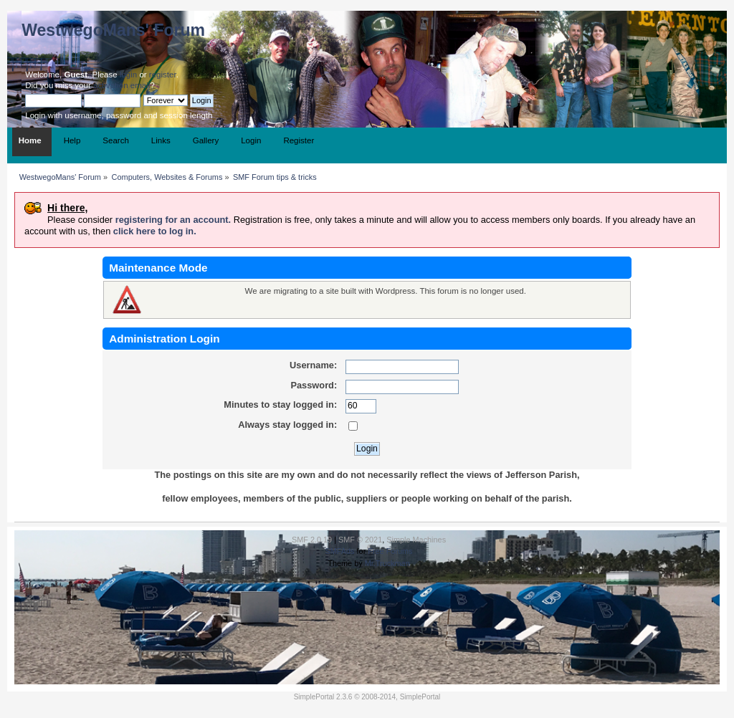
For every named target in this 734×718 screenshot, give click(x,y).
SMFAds (339, 551)
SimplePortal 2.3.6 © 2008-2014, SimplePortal (367, 697)
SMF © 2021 (360, 539)
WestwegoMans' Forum (113, 30)
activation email (121, 85)
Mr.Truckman (387, 563)
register (162, 74)
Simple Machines (416, 539)
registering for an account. (173, 219)
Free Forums (390, 551)
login (128, 74)
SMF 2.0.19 (312, 539)
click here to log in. (154, 231)
